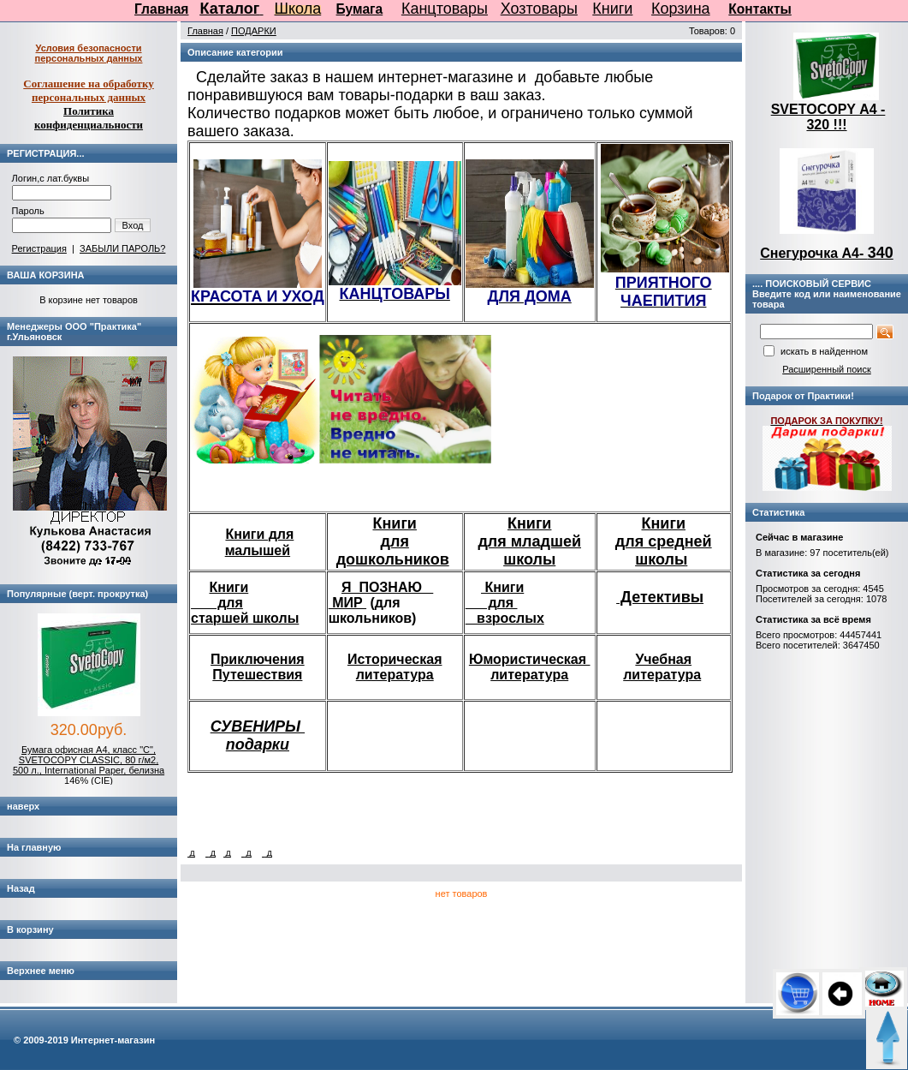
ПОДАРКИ (253, 31)
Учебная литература (662, 667)
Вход (133, 225)
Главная (161, 9)
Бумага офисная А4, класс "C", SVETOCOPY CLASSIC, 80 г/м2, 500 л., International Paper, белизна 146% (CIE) (88, 765)
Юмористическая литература (529, 667)
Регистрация (39, 248)
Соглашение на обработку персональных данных (88, 90)
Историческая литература (394, 667)
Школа (298, 8)
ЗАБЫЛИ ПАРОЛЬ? (122, 248)
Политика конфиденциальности (88, 118)
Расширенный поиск (826, 369)
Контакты (760, 9)
